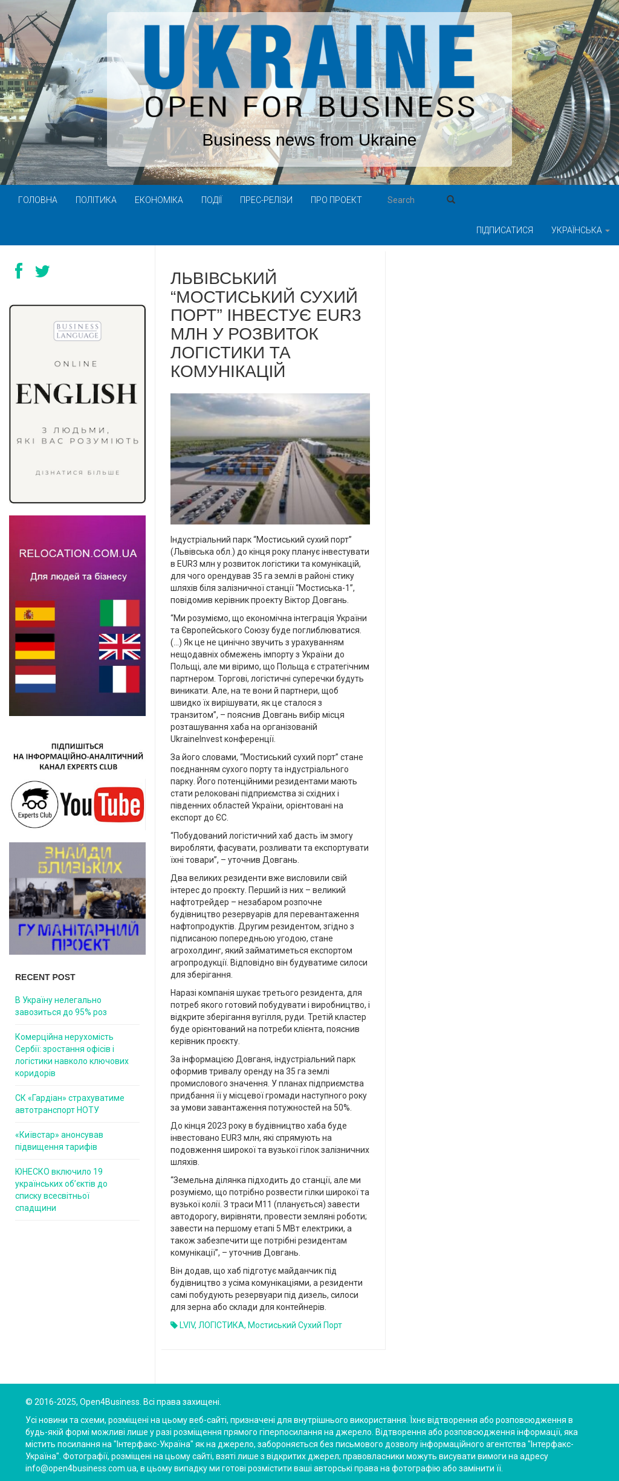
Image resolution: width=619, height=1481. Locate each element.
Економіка (159, 200)
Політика (96, 200)
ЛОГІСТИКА (221, 1325)
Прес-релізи (266, 200)
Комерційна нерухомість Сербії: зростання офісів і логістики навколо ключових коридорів (72, 1055)
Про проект (336, 200)
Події (211, 200)
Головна (37, 200)
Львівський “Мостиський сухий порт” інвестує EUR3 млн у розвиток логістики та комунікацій (265, 325)
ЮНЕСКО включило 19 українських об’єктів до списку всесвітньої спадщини (61, 1190)
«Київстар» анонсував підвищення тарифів (59, 1141)
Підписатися (504, 230)
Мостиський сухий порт (295, 1325)
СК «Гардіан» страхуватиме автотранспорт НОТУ (70, 1104)
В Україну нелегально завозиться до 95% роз (61, 1006)
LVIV (187, 1325)
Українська (580, 230)
